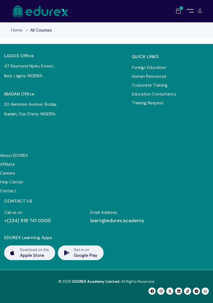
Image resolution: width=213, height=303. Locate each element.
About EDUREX (14, 155)
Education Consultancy (154, 94)
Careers (7, 173)
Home (16, 30)
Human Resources (149, 76)
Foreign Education (149, 67)
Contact (8, 191)
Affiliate (7, 164)
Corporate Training (150, 85)
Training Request (148, 103)
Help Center (11, 182)
